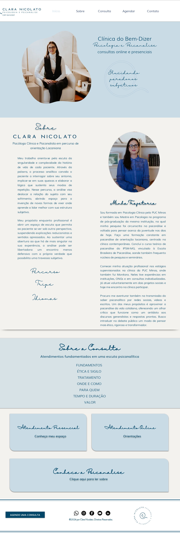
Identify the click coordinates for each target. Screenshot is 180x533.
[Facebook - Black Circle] (91, 513)
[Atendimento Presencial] (48, 428)
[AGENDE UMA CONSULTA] (25, 515)
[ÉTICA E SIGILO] (89, 371)
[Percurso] (45, 272)
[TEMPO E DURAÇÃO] (89, 396)
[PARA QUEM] (89, 390)
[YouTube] (100, 513)
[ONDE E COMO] (89, 383)
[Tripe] (45, 284)
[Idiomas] (44, 298)
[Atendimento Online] (130, 428)
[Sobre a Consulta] (89, 348)
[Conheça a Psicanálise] (88, 472)
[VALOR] (90, 402)
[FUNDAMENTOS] (89, 365)
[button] (80, 11)
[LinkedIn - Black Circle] (108, 513)
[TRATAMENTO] (89, 377)
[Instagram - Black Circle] (83, 513)
